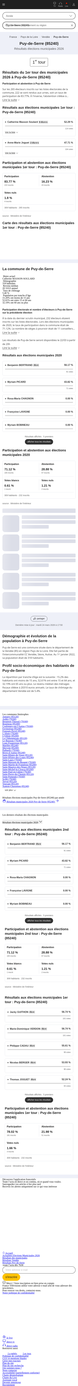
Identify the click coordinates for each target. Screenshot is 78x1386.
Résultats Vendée (10, 1260)
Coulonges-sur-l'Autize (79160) (17, 726)
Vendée (46, 37)
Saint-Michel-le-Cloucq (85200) (18, 769)
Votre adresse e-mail (16, 1270)
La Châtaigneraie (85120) (14, 738)
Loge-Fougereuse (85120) (15, 743)
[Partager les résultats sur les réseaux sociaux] (39, 618)
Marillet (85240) (10, 745)
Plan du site (8, 1363)
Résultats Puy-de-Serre (13, 1262)
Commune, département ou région (28, 25)
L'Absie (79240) (10, 733)
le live (7, 1338)
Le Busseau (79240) (12, 740)
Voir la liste (11, 132)
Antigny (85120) (10, 716)
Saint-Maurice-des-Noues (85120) (18, 767)
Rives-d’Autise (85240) (13, 752)
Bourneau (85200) (11, 724)
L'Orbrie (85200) (10, 736)
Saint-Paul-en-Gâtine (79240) (16, 772)
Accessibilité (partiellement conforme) (21, 1372)
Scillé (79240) (9, 779)
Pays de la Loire (29, 37)
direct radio (10, 1346)
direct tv (8, 1342)
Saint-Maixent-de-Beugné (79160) (19, 762)
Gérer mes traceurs (11, 1360)
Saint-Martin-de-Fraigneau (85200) (19, 764)
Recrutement (8, 1384)
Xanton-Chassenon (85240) (15, 786)
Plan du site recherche (13, 1365)
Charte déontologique (12, 1375)
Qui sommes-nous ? (12, 1368)
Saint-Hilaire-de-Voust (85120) (17, 755)
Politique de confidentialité (15, 1356)
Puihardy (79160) (10, 750)
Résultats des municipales (14, 1258)
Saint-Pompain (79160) (13, 776)
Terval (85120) (9, 781)
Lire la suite (11, 100)
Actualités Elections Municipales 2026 (21, 1255)
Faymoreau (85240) (12, 728)
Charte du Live (9, 1377)
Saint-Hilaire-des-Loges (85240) (18, 757)
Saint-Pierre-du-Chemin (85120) (18, 774)
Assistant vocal (9, 1380)
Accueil (7, 1253)
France (13, 37)
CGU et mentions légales (14, 1358)
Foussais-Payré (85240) (13, 731)
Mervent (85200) (10, 748)
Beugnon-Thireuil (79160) (15, 721)
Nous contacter (9, 1370)
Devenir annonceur (11, 1382)
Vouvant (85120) (10, 784)
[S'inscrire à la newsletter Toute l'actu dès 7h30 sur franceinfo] (11, 1277)
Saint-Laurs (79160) (12, 760)
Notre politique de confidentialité (18, 1293)
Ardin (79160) (9, 719)
